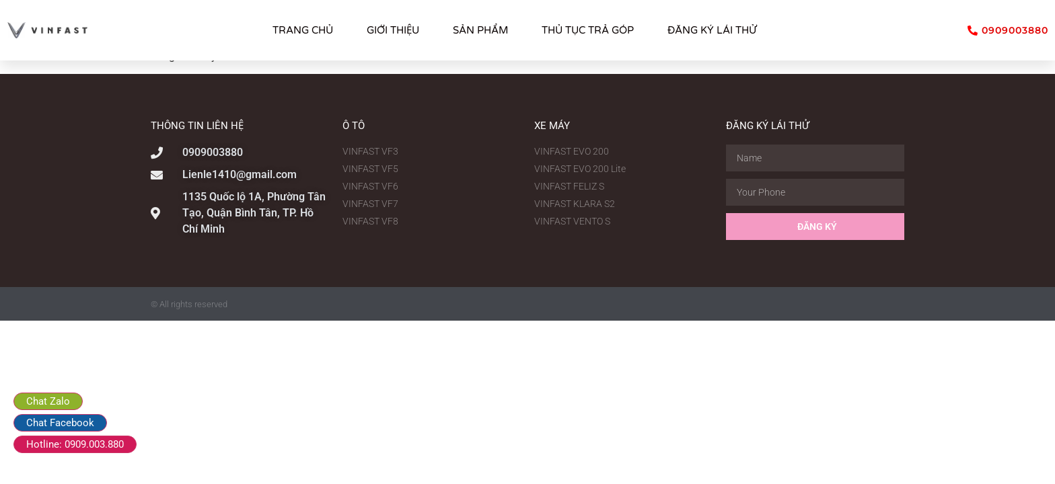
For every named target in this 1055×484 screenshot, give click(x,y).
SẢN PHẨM (480, 30)
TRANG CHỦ (302, 30)
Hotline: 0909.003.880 (75, 444)
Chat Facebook (60, 423)
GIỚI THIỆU (393, 30)
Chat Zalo (48, 401)
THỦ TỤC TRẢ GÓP (588, 30)
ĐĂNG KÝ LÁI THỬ (711, 30)
